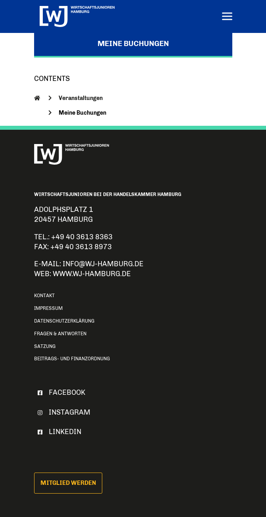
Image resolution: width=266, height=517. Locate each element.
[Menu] (227, 17)
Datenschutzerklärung (64, 321)
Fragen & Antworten (60, 333)
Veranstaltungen (81, 98)
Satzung (44, 346)
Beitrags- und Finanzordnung (72, 358)
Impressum (48, 308)
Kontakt (44, 295)
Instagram (62, 412)
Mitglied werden (68, 482)
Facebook (60, 392)
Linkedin (58, 431)
